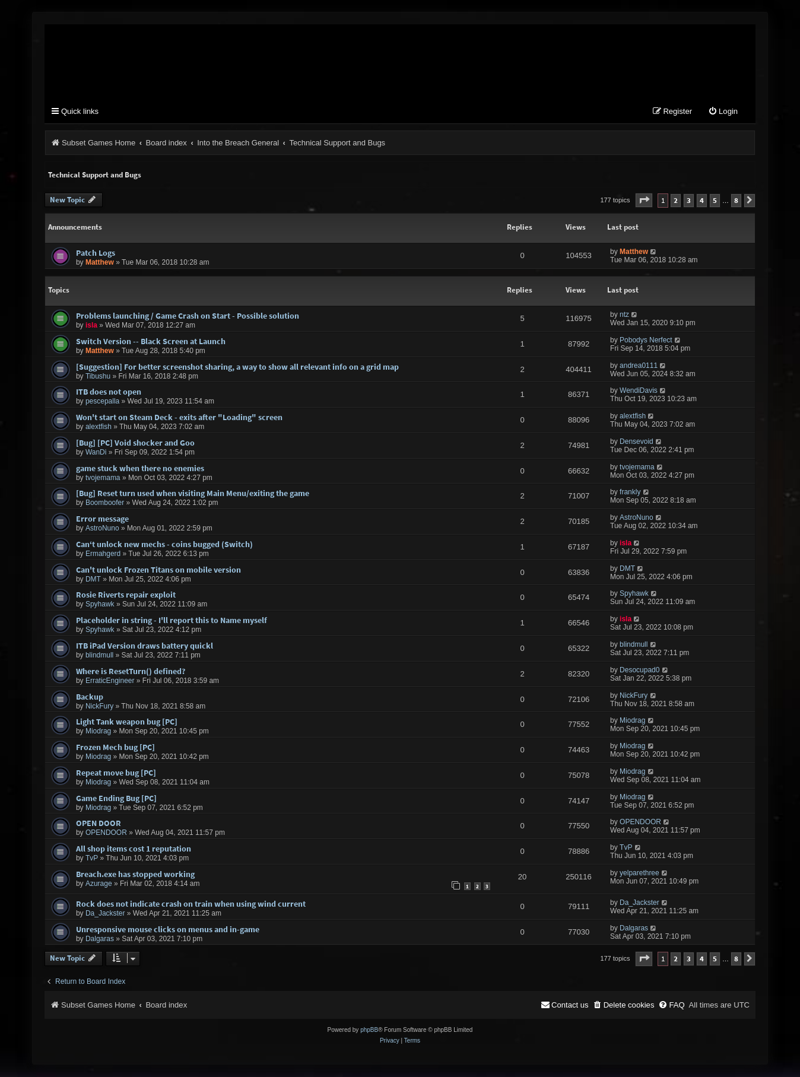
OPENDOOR (106, 833)
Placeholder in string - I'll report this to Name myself (171, 620)
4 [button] (702, 201)
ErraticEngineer (110, 681)
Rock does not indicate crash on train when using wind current (191, 904)
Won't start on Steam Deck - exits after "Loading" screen (179, 417)
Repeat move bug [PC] (116, 773)
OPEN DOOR (98, 823)
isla (91, 326)
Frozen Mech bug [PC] (115, 747)
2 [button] (676, 201)
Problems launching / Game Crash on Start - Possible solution (187, 316)
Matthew (99, 263)
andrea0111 (639, 366)
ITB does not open (108, 392)
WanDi (96, 453)
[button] (644, 200)
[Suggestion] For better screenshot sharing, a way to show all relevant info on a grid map (237, 367)
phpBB (369, 1030)
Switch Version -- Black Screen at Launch (151, 341)
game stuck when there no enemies (140, 468)
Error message (102, 519)
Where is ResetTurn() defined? (130, 671)
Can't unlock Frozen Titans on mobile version (158, 570)
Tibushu (97, 377)
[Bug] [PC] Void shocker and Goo (135, 443)
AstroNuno (102, 529)
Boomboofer (104, 503)
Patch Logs (95, 253)
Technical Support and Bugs (94, 175)
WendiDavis (639, 391)
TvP (91, 858)
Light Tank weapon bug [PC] (126, 722)
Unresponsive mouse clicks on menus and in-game (167, 929)
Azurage (98, 884)
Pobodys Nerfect (646, 340)
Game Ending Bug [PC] (116, 798)
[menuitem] (723, 112)
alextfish (98, 427)
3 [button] (689, 201)
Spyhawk (100, 605)
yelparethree (639, 873)
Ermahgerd (102, 554)
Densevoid (636, 442)
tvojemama (102, 478)
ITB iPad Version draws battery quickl (144, 646)
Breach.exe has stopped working (135, 874)
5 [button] (715, 201)
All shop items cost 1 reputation (133, 849)
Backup (89, 697)
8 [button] (736, 201)
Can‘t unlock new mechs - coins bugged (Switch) (164, 544)
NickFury (99, 707)
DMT (93, 580)
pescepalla (102, 402)
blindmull (99, 656)
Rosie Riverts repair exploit (126, 595)
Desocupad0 (639, 670)
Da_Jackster (105, 914)
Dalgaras (99, 939)
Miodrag (98, 731)
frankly (630, 492)
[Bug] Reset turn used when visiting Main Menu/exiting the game (192, 493)
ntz (624, 315)
